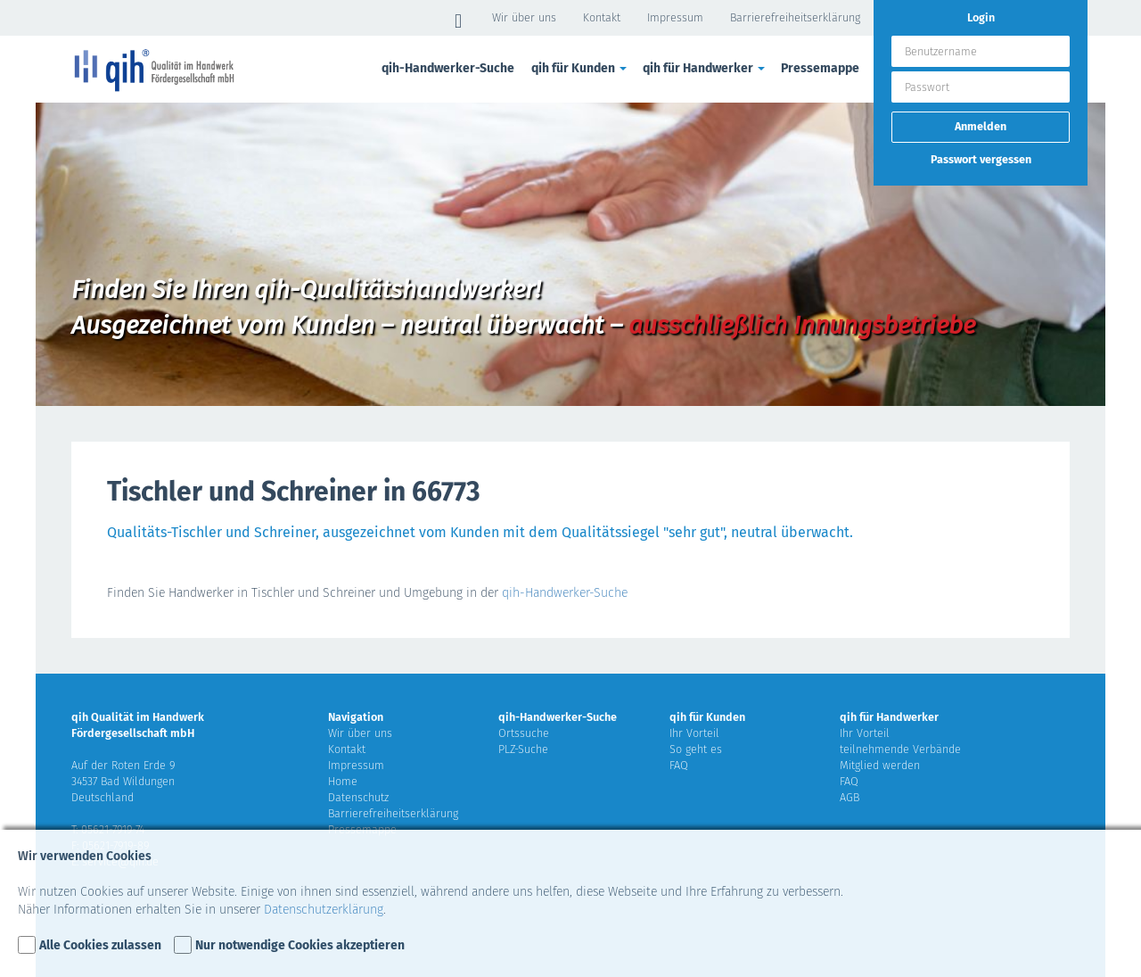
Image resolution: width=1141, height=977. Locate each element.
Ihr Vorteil (694, 733)
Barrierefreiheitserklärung (795, 17)
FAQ (678, 765)
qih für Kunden (580, 68)
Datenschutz (358, 797)
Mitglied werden (880, 765)
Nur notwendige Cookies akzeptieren (300, 945)
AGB (849, 797)
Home (342, 781)
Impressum (675, 17)
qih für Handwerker (705, 68)
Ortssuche (523, 733)
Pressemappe (820, 68)
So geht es (695, 749)
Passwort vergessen (981, 159)
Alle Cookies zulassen (100, 945)
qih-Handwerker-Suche (448, 68)
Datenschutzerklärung (323, 909)
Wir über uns (524, 17)
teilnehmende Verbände (900, 749)
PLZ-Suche (523, 749)
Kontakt (601, 17)
